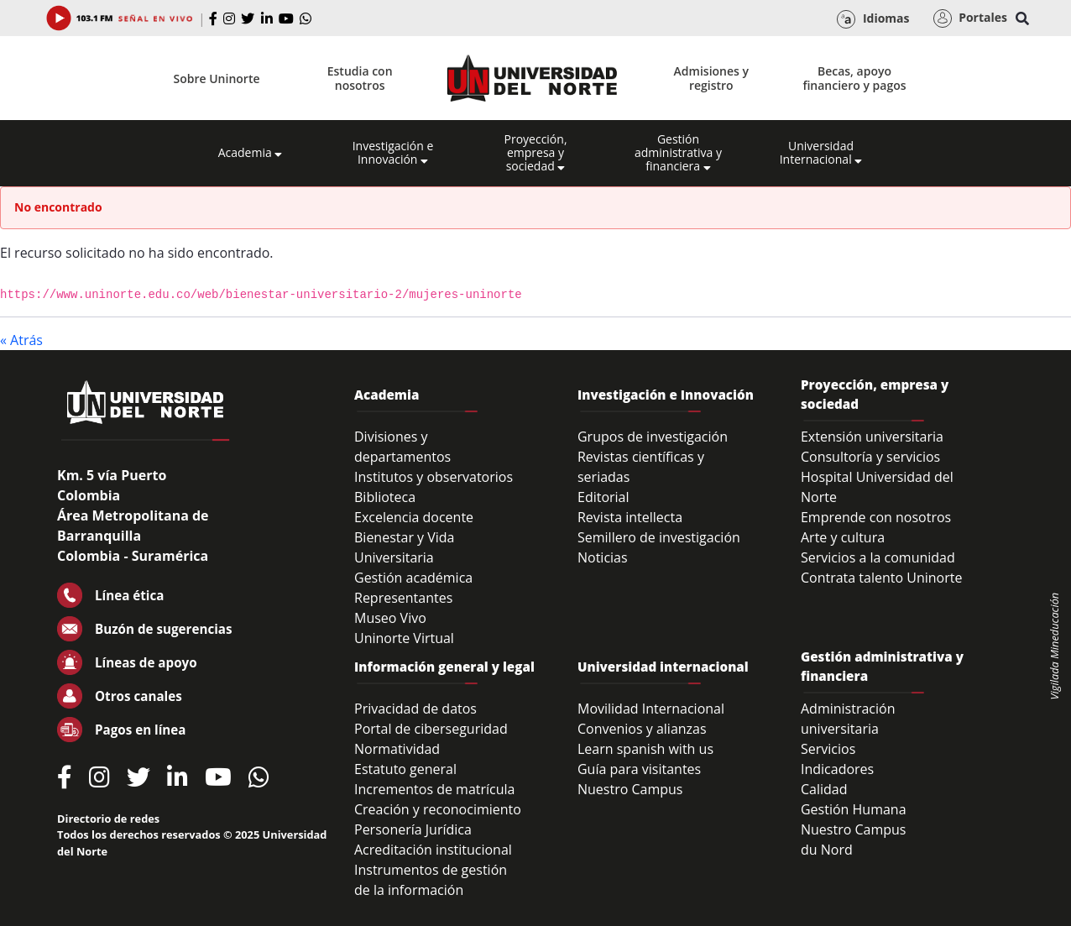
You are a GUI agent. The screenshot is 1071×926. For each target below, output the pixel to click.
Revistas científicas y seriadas (640, 466)
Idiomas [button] (873, 19)
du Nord (827, 849)
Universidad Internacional (821, 152)
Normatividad (397, 749)
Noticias (602, 557)
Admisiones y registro (711, 78)
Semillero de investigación (658, 537)
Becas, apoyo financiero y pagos (854, 78)
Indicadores (837, 769)
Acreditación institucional (433, 849)
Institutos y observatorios (433, 477)
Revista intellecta (629, 517)
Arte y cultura (843, 537)
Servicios (828, 749)
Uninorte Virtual (404, 638)
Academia (250, 153)
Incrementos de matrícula (434, 789)
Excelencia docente (413, 517)
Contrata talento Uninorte (882, 577)
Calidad (824, 789)
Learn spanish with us (645, 749)
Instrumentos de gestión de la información (430, 880)
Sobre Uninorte (217, 78)
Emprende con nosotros (876, 517)
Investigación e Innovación (393, 152)
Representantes (403, 598)
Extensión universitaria (872, 436)
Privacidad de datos (415, 708)
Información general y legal (444, 666)
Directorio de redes (108, 818)
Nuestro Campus (630, 789)
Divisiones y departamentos (402, 446)
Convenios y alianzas (642, 728)
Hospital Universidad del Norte (877, 487)
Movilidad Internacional (650, 708)
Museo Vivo (390, 618)
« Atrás (21, 340)
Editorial (603, 497)
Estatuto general (405, 769)
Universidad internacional (663, 666)
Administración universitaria (848, 718)
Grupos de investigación (652, 436)
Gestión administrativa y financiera (678, 153)
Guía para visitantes (639, 769)
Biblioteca (384, 497)
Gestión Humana (853, 809)
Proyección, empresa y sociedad (535, 153)
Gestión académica (413, 577)
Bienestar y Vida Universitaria (404, 547)
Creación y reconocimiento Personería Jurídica (437, 819)
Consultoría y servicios (870, 456)
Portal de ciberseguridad (431, 728)
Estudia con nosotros (360, 78)
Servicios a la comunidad (878, 557)
